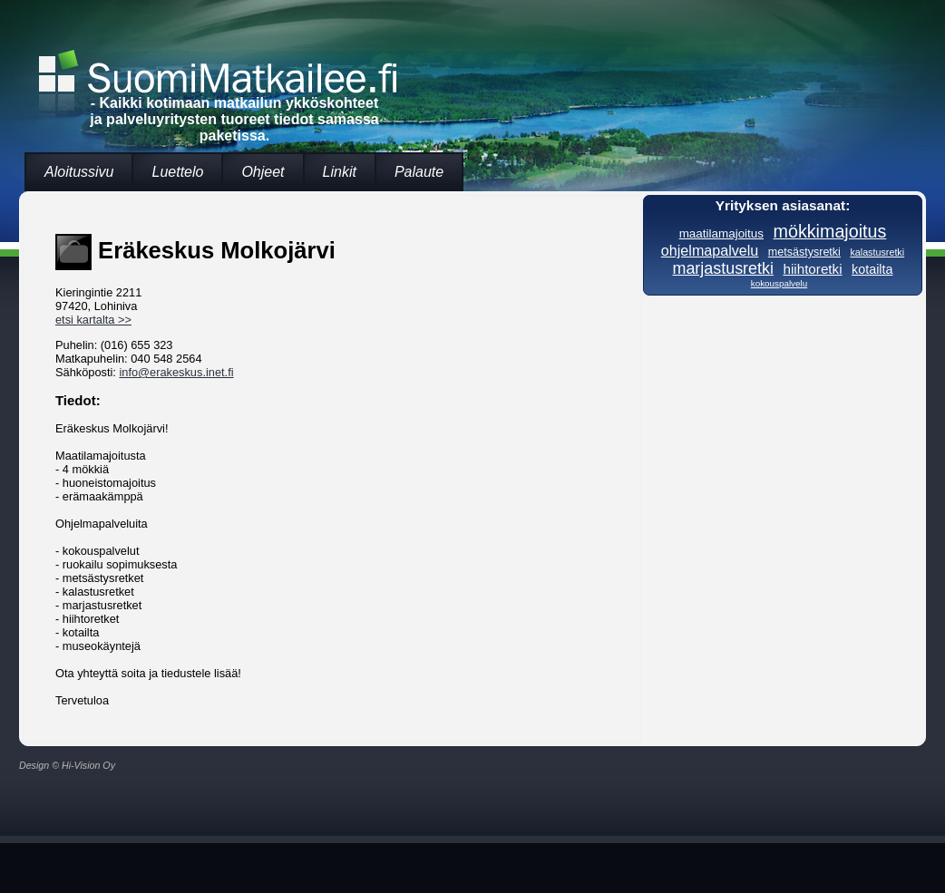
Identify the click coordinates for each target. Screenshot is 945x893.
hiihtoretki (812, 269)
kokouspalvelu (779, 283)
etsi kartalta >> (93, 319)
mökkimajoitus (830, 231)
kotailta (872, 269)
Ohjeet (262, 172)
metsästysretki (804, 252)
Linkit (339, 172)
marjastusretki (723, 268)
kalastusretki (877, 252)
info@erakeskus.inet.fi (176, 372)
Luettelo (177, 172)
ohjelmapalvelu (709, 250)
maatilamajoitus (721, 233)
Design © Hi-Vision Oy (67, 765)
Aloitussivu (78, 172)
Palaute (419, 172)
